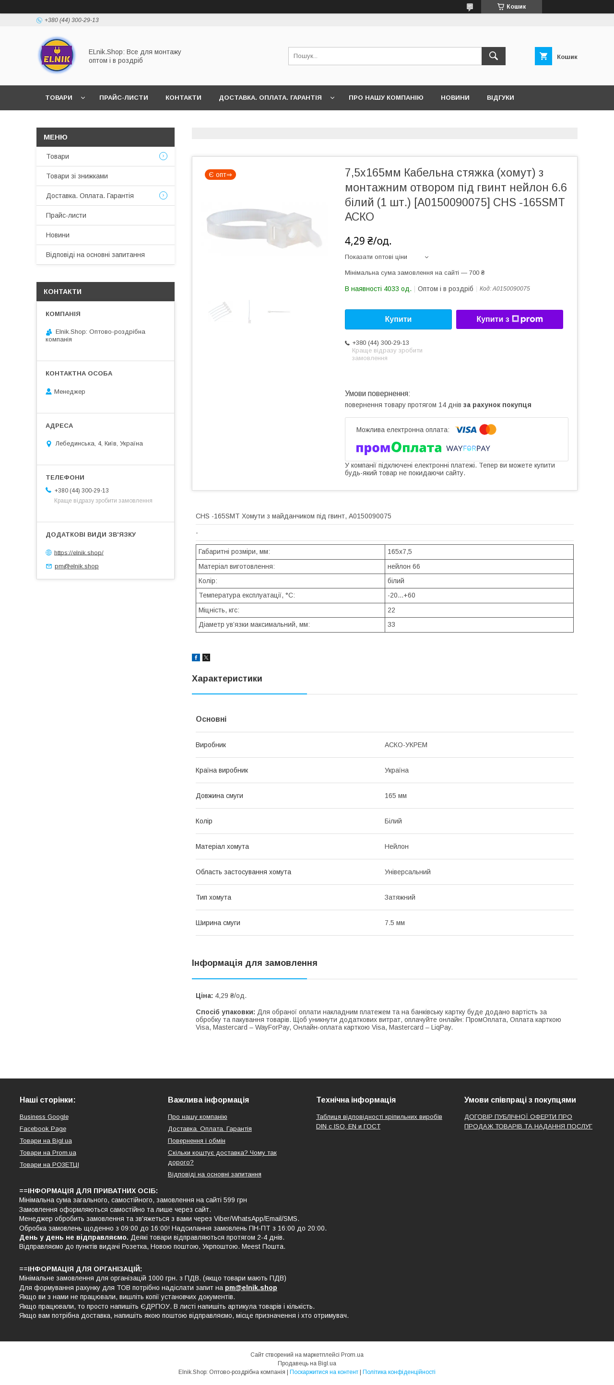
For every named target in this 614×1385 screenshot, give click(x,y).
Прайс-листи (123, 97)
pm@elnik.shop (77, 566)
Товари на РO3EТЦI (49, 1164)
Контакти (183, 97)
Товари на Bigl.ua (46, 1140)
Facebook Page (43, 1128)
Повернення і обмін (196, 1140)
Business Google (44, 1116)
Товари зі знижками (77, 176)
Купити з (509, 319)
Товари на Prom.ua (48, 1152)
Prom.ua (352, 1354)
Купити (398, 319)
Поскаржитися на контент (324, 1372)
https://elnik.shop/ (79, 552)
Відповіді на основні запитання (106, 122)
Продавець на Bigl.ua (307, 1363)
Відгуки (500, 97)
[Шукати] (494, 56)
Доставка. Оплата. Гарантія (270, 97)
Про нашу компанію (386, 97)
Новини (455, 97)
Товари (58, 97)
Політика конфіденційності (399, 1372)
